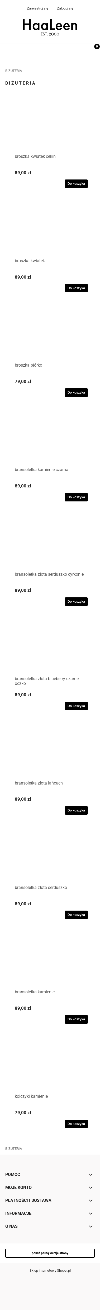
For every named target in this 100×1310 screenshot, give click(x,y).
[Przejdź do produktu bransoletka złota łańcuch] (50, 753)
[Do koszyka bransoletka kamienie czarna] (76, 497)
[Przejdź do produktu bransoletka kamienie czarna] (50, 440)
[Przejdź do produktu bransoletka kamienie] (50, 962)
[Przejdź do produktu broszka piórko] (50, 335)
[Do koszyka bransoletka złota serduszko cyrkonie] (76, 601)
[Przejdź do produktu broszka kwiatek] (50, 231)
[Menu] (6, 49)
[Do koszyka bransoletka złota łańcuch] (76, 810)
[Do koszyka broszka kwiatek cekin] (76, 183)
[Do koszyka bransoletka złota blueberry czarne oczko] (76, 706)
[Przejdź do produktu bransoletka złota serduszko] (50, 858)
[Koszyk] (93, 51)
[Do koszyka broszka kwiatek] (76, 288)
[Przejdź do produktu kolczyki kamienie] (50, 1066)
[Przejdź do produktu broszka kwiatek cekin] (50, 126)
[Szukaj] (80, 49)
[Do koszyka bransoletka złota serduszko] (76, 915)
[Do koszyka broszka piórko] (76, 392)
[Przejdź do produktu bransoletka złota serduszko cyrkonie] (50, 544)
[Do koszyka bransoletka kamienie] (76, 1019)
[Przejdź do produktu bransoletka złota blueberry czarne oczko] (50, 649)
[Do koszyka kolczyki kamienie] (76, 1124)
